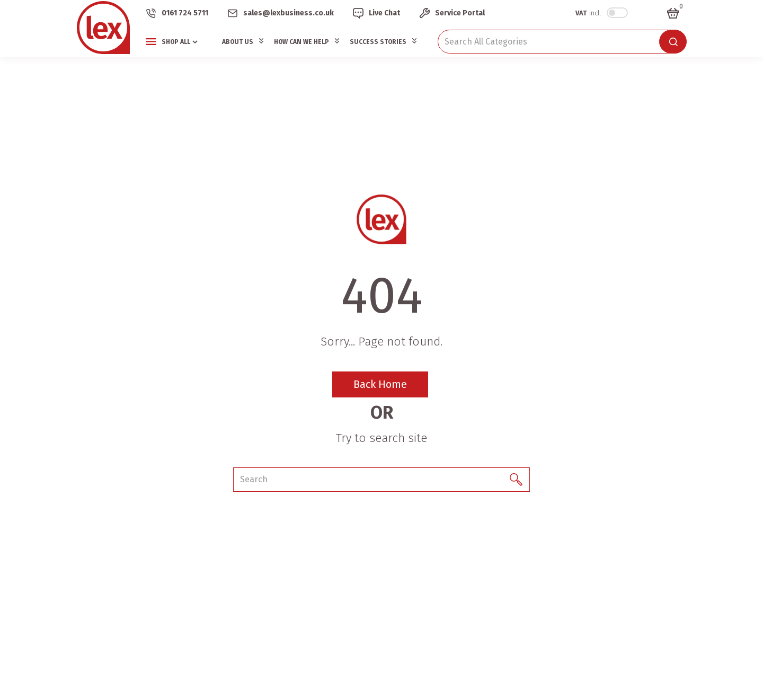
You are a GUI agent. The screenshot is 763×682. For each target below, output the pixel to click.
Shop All (176, 42)
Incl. (588, 13)
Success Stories (378, 42)
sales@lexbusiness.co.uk (288, 12)
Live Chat (384, 12)
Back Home (380, 384)
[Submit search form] (673, 42)
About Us (237, 42)
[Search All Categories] (562, 42)
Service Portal (460, 12)
